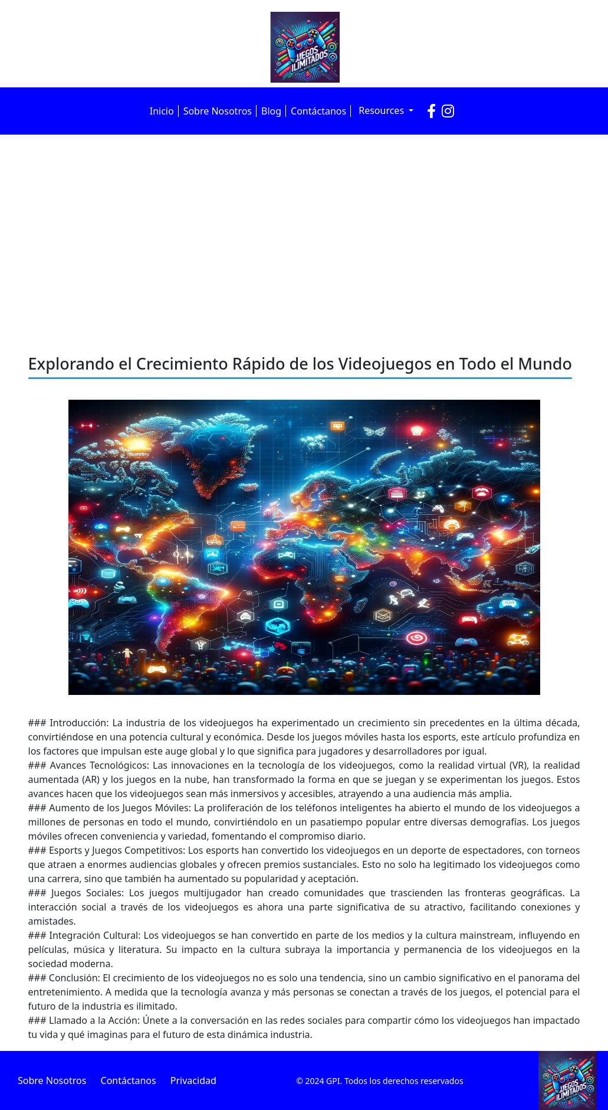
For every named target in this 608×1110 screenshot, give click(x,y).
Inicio (162, 111)
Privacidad (193, 1080)
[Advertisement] (304, 228)
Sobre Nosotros (217, 111)
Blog (271, 111)
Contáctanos (318, 111)
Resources (382, 110)
